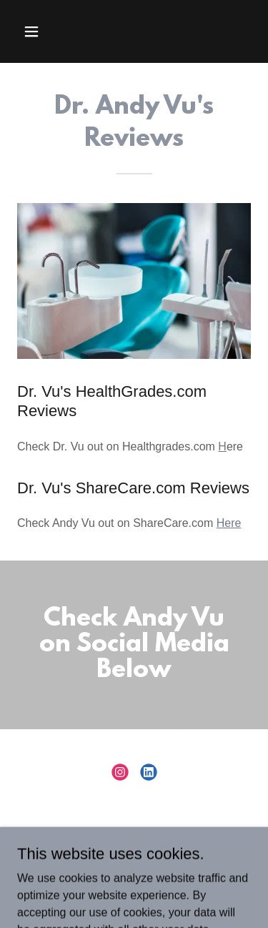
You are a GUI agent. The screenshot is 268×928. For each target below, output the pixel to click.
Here (229, 523)
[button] (34, 31)
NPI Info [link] (134, 844)
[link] (120, 772)
